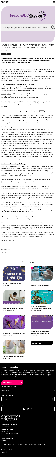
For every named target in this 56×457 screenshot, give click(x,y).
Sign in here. (13, 386)
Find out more (5, 390)
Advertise (4, 436)
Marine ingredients (6, 94)
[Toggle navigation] (54, 2)
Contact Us (4, 431)
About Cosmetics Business (9, 424)
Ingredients (50, 267)
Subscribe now (36, 343)
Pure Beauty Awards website (10, 433)
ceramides (41, 110)
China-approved (18, 202)
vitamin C (23, 150)
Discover (17, 232)
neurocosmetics (30, 101)
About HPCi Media (6, 427)
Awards (25, 179)
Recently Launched (34, 179)
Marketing (23, 267)
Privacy (3, 440)
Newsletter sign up (7, 429)
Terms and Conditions (8, 438)
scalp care (11, 193)
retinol (9, 150)
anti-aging (14, 139)
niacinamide (15, 150)
